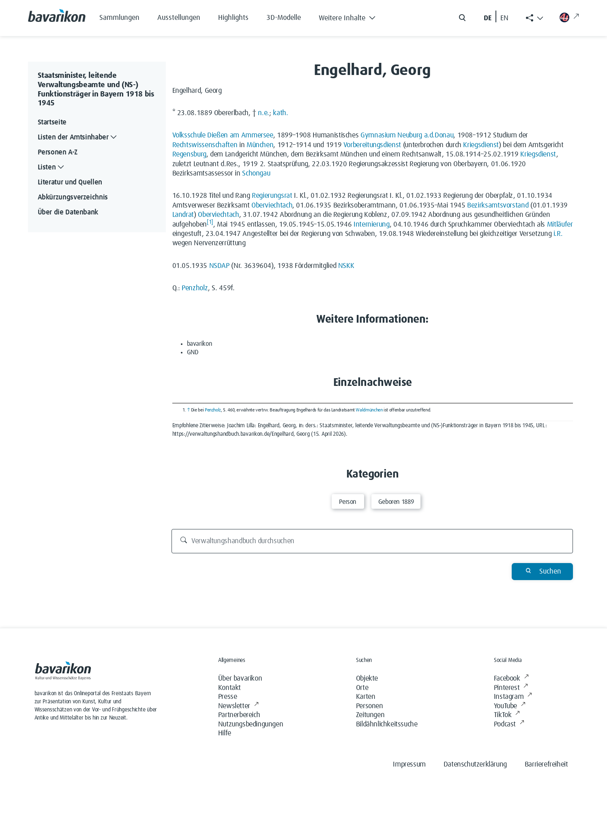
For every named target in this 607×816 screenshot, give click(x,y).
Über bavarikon (240, 678)
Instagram (513, 697)
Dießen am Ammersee (240, 135)
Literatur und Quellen (70, 182)
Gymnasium (378, 135)
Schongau (256, 173)
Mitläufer (560, 224)
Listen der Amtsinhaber (78, 137)
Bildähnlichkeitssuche (387, 724)
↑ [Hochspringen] (188, 410)
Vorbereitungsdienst (372, 145)
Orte (362, 688)
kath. (280, 113)
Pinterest (511, 688)
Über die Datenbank (68, 212)
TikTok (507, 715)
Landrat (183, 214)
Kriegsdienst (481, 145)
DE (487, 18)
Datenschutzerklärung (475, 764)
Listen (52, 167)
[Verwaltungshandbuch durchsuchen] (372, 541)
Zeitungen (370, 715)
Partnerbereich (239, 715)
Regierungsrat (272, 195)
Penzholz (195, 288)
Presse (227, 696)
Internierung (372, 224)
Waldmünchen (369, 410)
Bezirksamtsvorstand (497, 205)
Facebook (511, 678)
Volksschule (189, 135)
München (260, 145)
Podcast (509, 724)
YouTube (509, 706)
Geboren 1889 (396, 502)
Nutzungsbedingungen (250, 724)
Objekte (367, 678)
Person (347, 502)
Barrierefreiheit (546, 764)
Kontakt (229, 688)
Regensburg (189, 154)
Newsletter (238, 706)
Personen (369, 706)
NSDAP (219, 266)
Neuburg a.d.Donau (425, 135)
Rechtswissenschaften (205, 145)
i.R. (558, 234)
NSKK (346, 266)
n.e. (263, 113)
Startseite (52, 122)
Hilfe (224, 733)
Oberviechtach (271, 205)
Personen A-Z (57, 152)
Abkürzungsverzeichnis (73, 197)
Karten (365, 696)
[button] (353, 16)
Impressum (409, 764)
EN (504, 18)
